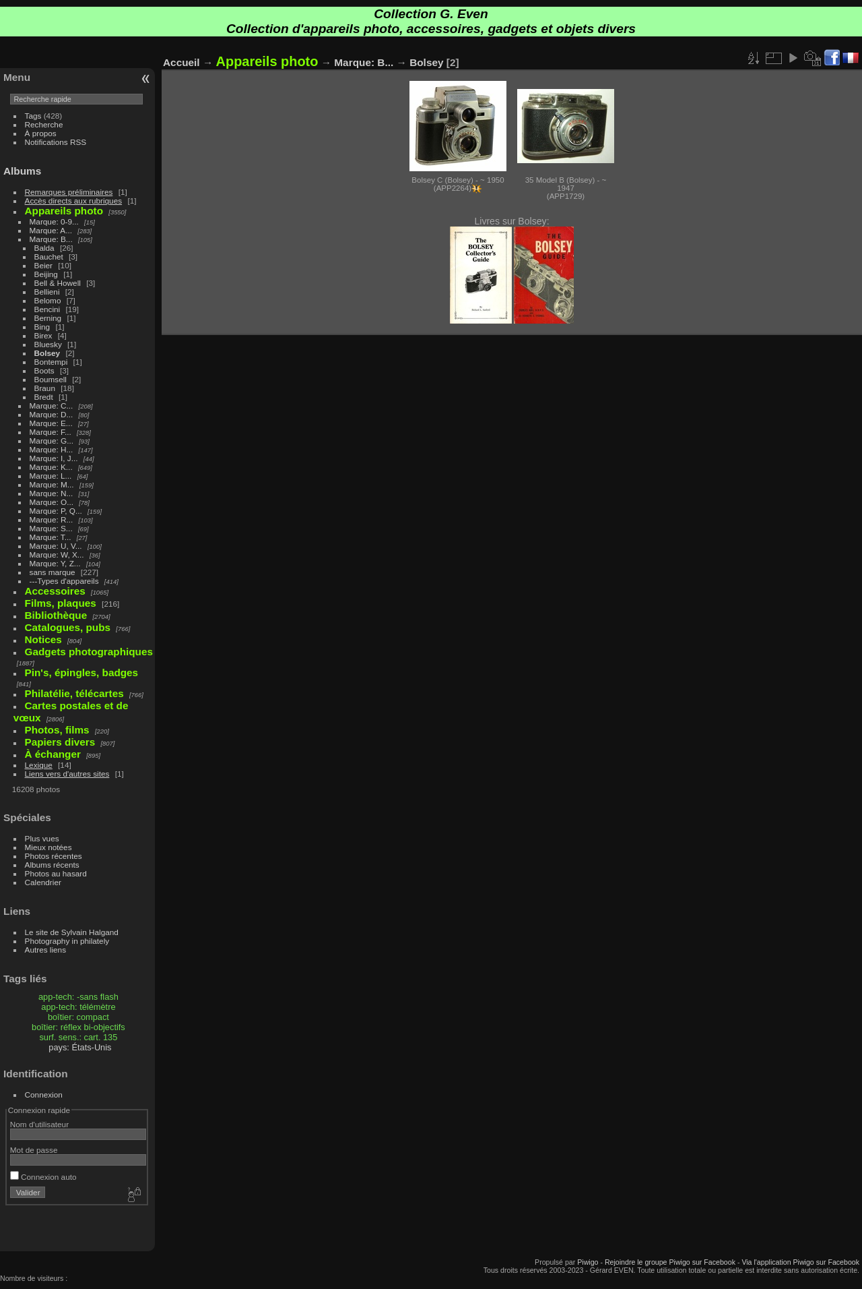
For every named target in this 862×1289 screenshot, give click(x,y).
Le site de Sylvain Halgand (72, 932)
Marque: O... (51, 502)
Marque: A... (51, 230)
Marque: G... (51, 440)
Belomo (47, 300)
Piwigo (587, 1262)
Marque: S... (51, 528)
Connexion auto (43, 1176)
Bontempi (51, 361)
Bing (42, 326)
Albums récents (52, 864)
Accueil (181, 62)
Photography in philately (67, 940)
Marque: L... (51, 475)
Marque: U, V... (56, 545)
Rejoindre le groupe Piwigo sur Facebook (670, 1262)
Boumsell (50, 379)
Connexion (44, 1094)
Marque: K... (51, 466)
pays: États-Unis (79, 1047)
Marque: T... (50, 537)
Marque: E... (51, 423)
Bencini (47, 309)
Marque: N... (51, 493)
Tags (33, 115)
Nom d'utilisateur (39, 1124)
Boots (44, 370)
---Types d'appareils (64, 580)
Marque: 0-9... (54, 221)
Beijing (46, 274)
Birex (43, 335)
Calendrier (43, 882)
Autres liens (45, 949)
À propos (41, 133)
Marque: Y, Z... (55, 563)
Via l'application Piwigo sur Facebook (800, 1262)
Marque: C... (51, 405)
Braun (44, 388)
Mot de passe (34, 1149)
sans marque (52, 572)
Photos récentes (53, 855)
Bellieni (47, 291)
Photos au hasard (56, 873)
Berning (48, 317)
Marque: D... (51, 414)
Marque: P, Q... (56, 510)
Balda (44, 247)
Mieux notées (48, 847)
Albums (22, 171)
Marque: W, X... (57, 554)
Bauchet (48, 256)
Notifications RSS (56, 142)
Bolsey (47, 353)
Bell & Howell (57, 282)
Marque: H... (51, 449)
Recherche (44, 124)
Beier (43, 265)
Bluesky (48, 344)
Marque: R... (51, 519)
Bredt (43, 396)
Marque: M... (52, 484)
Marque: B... (51, 239)
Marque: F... (50, 431)
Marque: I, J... (54, 458)
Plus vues (42, 838)
